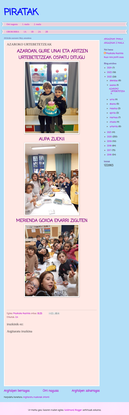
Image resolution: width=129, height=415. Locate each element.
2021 (109, 132)
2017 (109, 150)
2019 (109, 141)
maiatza (114, 108)
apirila (113, 113)
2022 (109, 76)
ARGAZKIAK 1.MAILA (113, 39)
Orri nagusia (12, 24)
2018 (109, 145)
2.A (16, 317)
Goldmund (69, 410)
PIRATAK (21, 12)
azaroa (113, 85)
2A (39, 31)
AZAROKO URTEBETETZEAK (117, 91)
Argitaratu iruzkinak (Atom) (36, 397)
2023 (109, 72)
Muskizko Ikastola (114, 53)
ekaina (113, 104)
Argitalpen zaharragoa (86, 391)
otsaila (113, 122)
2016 (109, 154)
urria (112, 99)
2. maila (37, 24)
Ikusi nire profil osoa (114, 57)
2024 (109, 67)
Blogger (78, 410)
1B (32, 31)
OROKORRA (13, 31)
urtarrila (114, 126)
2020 (109, 136)
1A (25, 31)
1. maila (25, 24)
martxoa (114, 117)
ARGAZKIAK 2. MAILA (114, 43)
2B (46, 31)
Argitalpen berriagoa (16, 391)
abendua (114, 80)
